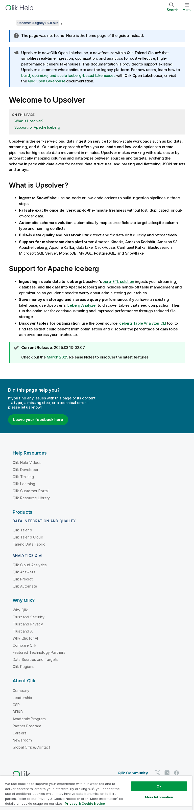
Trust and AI (23, 631)
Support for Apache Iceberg (37, 127)
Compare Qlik (24, 645)
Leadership (22, 697)
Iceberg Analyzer (82, 305)
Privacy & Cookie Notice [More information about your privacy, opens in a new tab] (85, 803)
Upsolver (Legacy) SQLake (37, 23)
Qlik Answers (24, 572)
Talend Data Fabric (29, 544)
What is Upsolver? (28, 121)
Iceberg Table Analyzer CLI (142, 323)
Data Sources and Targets (35, 659)
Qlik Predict (23, 579)
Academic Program (29, 719)
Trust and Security (28, 617)
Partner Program (27, 726)
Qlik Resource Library (31, 498)
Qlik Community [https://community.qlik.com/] (133, 773)
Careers (20, 733)
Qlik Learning (24, 484)
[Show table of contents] (10, 23)
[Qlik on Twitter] (157, 773)
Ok (159, 786)
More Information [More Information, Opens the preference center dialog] (159, 797)
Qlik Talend (22, 530)
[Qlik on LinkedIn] (167, 773)
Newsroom (22, 740)
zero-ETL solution (118, 281)
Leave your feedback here (38, 419)
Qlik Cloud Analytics (30, 565)
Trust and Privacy (28, 624)
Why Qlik (20, 610)
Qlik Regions (23, 666)
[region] (96, 793)
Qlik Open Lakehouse (46, 81)
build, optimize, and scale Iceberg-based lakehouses (68, 75)
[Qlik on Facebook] (176, 773)
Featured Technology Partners (39, 652)
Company (21, 690)
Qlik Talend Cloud (28, 537)
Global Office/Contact (31, 747)
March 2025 (57, 357)
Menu (187, 10)
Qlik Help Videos (27, 462)
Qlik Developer (25, 469)
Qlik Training (23, 477)
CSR (16, 705)
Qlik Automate (25, 586)
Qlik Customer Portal (30, 491)
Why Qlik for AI (25, 638)
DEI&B (18, 712)
